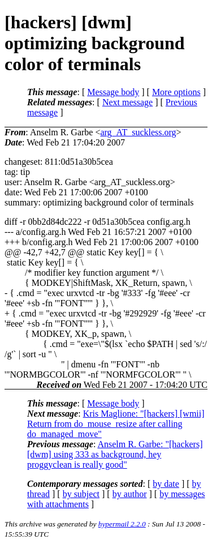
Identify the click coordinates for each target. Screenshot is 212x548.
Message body (113, 92)
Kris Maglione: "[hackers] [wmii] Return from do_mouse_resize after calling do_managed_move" (116, 424)
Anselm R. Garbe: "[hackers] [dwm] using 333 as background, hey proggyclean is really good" (114, 454)
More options (176, 92)
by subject (81, 494)
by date (166, 484)
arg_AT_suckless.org (138, 132)
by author (130, 494)
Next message (127, 102)
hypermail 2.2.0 (122, 524)
